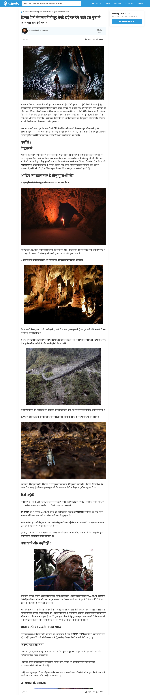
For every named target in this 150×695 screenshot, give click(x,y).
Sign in (140, 3)
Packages (117, 3)
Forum (107, 3)
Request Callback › (127, 21)
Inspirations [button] (97, 3)
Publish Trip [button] (130, 3)
